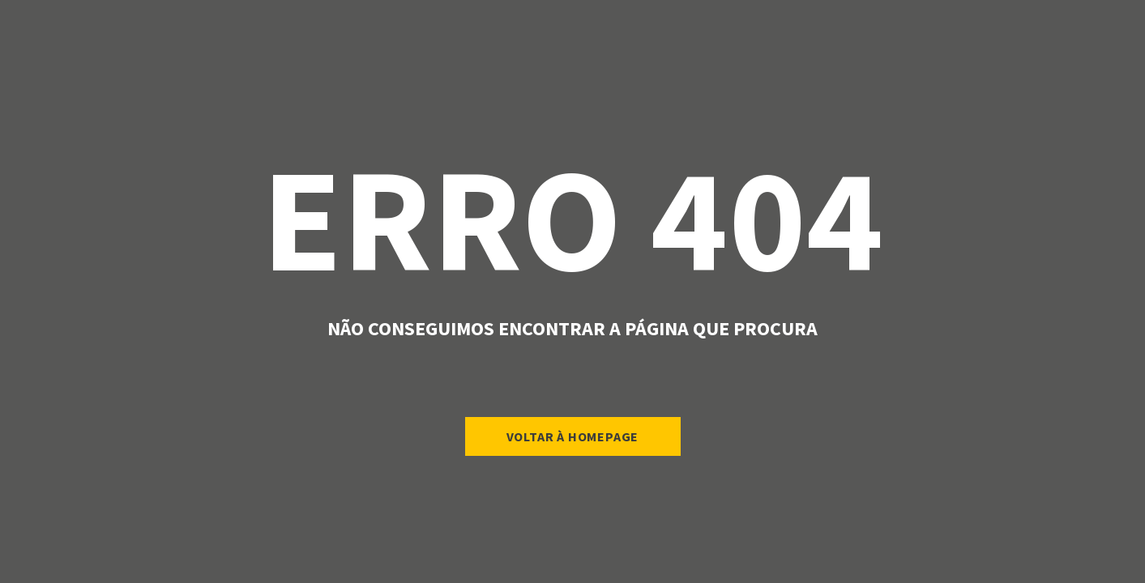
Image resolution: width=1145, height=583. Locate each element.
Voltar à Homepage (572, 436)
